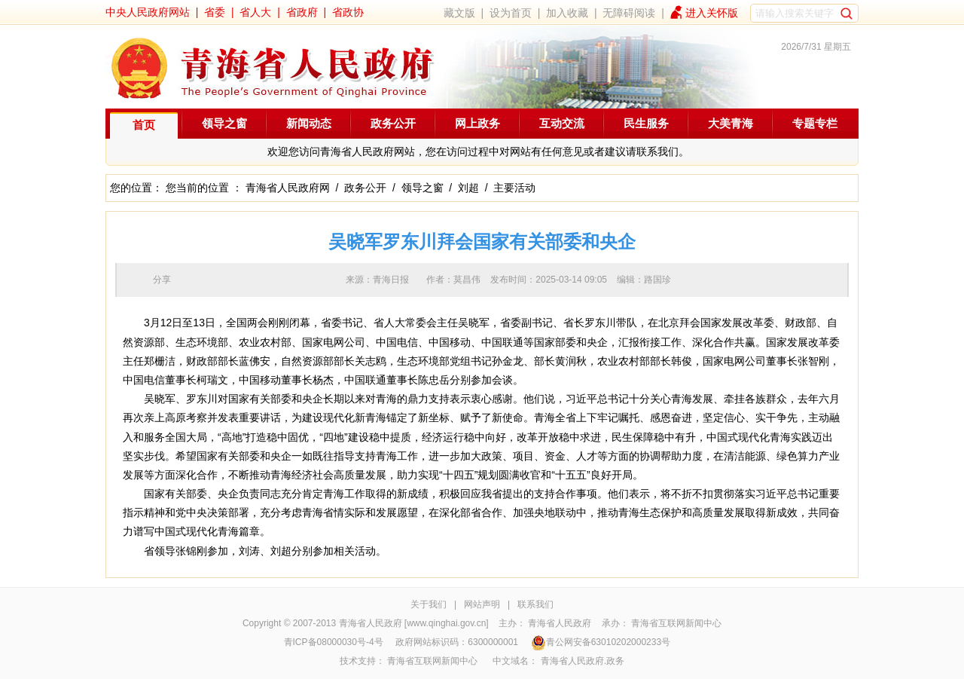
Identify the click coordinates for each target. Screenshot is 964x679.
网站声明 (482, 604)
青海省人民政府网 (288, 188)
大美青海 (730, 123)
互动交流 (561, 123)
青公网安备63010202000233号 (600, 642)
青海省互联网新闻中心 (676, 623)
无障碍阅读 (628, 13)
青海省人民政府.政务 (582, 661)
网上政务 (477, 123)
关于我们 (428, 604)
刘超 (468, 188)
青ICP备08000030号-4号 (333, 642)
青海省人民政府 (559, 623)
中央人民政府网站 (147, 12)
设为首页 (511, 13)
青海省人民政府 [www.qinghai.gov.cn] (414, 623)
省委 (214, 12)
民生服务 (646, 123)
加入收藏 (567, 13)
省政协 (348, 12)
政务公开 (393, 123)
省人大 (255, 12)
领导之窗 (224, 123)
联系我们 (535, 604)
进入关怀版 (711, 13)
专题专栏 (814, 123)
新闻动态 (308, 123)
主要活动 (514, 188)
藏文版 (459, 13)
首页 (144, 124)
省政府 (302, 12)
